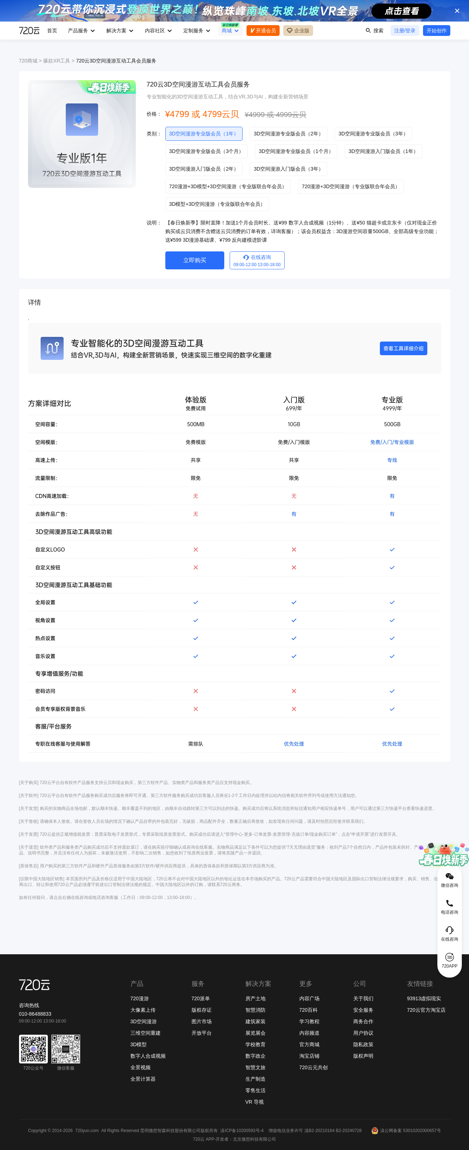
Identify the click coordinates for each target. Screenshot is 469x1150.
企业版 (298, 30)
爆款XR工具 (56, 61)
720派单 (201, 998)
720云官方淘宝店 (426, 1010)
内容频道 (309, 1033)
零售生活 (255, 1090)
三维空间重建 (145, 1033)
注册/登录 (405, 30)
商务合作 (363, 1021)
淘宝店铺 (309, 1056)
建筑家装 (255, 1021)
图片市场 (202, 1021)
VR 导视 (254, 1102)
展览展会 (255, 1033)
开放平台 (202, 1033)
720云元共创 (313, 1067)
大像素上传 (143, 1010)
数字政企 (255, 1056)
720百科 (308, 1010)
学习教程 (309, 1021)
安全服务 (363, 1010)
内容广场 (309, 998)
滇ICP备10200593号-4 (241, 1130)
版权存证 (202, 1010)
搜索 (374, 30)
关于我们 (363, 998)
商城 (227, 30)
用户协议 (363, 1033)
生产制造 (255, 1079)
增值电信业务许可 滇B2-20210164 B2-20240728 (315, 1130)
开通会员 (263, 30)
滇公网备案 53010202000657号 (406, 1130)
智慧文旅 (255, 1067)
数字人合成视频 (148, 1056)
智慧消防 (255, 1010)
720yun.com (86, 1130)
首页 (52, 30)
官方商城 (309, 1044)
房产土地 (255, 998)
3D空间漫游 (143, 1021)
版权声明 (363, 1056)
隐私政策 (363, 1044)
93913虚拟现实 (424, 998)
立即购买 (194, 260)
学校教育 (255, 1044)
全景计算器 (143, 1079)
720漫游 (139, 998)
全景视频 (140, 1067)
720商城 (28, 61)
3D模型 (138, 1044)
